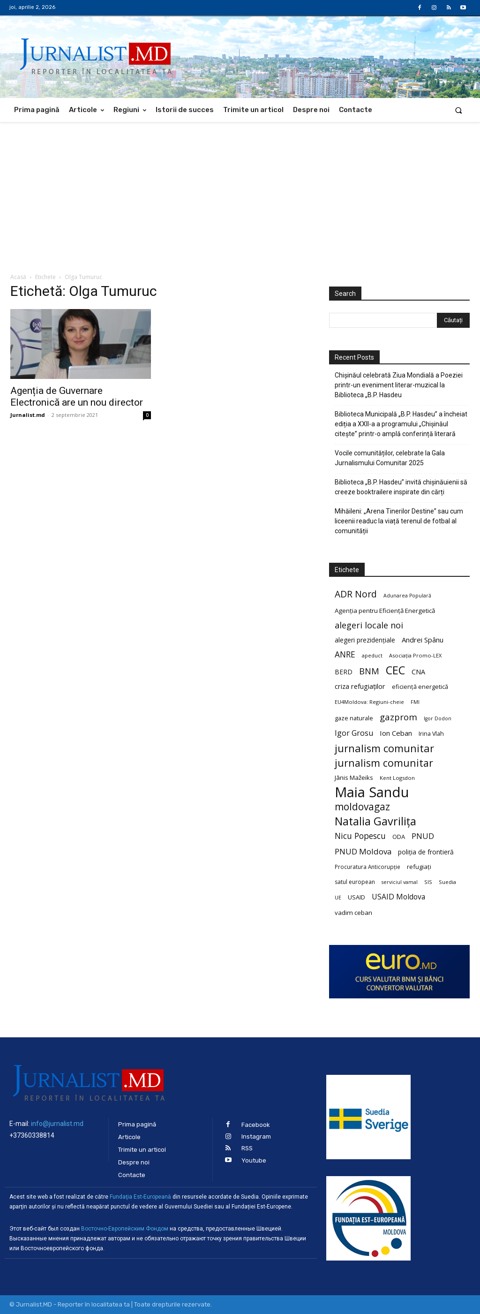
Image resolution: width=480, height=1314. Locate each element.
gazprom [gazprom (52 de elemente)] (398, 717)
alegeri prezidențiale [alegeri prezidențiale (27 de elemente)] (365, 639)
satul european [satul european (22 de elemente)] (355, 882)
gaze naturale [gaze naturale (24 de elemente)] (354, 718)
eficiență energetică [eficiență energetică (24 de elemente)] (420, 686)
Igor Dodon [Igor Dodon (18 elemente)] (437, 718)
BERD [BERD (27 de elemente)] (343, 671)
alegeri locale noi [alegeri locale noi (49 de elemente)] (369, 625)
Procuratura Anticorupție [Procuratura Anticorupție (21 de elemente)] (367, 866)
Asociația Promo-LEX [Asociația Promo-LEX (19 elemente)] (415, 655)
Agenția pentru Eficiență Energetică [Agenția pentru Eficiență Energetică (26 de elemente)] (385, 610)
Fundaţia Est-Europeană (140, 1196)
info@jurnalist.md (57, 1123)
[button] (459, 110)
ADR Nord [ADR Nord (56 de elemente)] (356, 594)
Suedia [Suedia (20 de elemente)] (447, 881)
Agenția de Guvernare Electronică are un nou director (76, 396)
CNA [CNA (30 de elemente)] (418, 671)
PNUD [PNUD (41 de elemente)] (423, 836)
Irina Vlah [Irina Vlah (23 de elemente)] (431, 734)
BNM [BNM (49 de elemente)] (369, 671)
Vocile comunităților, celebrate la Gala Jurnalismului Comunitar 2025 (390, 458)
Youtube (253, 1160)
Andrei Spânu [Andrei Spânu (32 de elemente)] (422, 639)
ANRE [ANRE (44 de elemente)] (345, 654)
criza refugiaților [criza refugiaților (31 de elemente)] (360, 686)
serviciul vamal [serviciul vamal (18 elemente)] (400, 882)
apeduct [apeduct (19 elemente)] (372, 655)
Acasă (18, 277)
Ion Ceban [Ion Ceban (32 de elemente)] (396, 733)
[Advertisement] (240, 192)
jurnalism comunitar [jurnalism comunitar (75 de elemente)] (384, 763)
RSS (247, 1148)
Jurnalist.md (27, 414)
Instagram (256, 1136)
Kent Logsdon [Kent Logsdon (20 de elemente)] (397, 777)
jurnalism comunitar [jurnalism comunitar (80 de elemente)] (384, 748)
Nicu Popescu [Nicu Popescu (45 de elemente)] (360, 836)
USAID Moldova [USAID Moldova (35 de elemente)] (398, 897)
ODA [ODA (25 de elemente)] (398, 836)
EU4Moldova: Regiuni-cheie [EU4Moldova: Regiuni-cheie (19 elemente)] (369, 701)
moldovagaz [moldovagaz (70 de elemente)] (362, 807)
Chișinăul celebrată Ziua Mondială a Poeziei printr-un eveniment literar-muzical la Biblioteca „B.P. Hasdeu (399, 385)
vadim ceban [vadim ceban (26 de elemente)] (353, 912)
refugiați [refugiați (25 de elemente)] (419, 866)
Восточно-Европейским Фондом (124, 1228)
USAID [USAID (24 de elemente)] (356, 897)
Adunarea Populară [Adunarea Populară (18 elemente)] (407, 595)
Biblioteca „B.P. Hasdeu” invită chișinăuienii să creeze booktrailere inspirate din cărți (401, 487)
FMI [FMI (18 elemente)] (415, 702)
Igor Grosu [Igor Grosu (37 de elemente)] (354, 733)
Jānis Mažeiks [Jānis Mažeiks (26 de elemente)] (354, 777)
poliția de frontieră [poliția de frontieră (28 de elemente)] (426, 851)
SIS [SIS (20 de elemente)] (428, 881)
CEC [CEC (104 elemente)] (395, 670)
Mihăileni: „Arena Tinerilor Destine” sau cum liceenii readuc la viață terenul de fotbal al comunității (399, 521)
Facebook (255, 1124)
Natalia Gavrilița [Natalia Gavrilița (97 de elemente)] (375, 821)
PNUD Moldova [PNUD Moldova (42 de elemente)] (363, 851)
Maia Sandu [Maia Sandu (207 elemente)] (372, 792)
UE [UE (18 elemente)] (338, 897)
